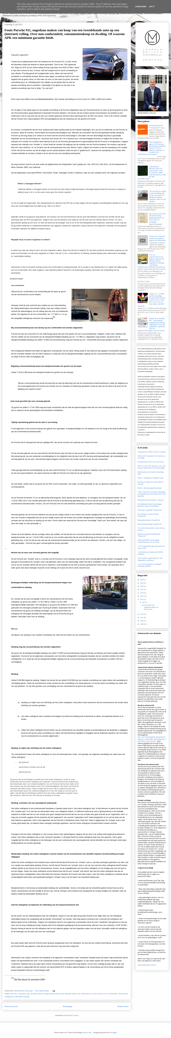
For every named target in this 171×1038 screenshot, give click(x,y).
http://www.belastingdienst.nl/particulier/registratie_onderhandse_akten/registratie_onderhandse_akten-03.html (152, 739)
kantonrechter (54, 994)
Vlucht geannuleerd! (156, 126)
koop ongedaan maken (68, 994)
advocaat (13, 994)
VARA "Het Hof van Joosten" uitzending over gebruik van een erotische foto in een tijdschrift (152, 494)
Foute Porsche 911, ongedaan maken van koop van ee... (150, 607)
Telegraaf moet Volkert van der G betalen (151, 452)
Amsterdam (22, 994)
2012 (142, 614)
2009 (142, 624)
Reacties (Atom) (72, 1015)
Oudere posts (123, 1006)
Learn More (140, 6)
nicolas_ (89, 1032)
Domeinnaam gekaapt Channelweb (149, 524)
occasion (94, 994)
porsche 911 (102, 994)
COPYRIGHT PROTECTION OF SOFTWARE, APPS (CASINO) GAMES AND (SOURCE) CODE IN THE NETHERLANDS (152, 173)
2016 (142, 593)
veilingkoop (8, 997)
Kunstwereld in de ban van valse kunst (151, 462)
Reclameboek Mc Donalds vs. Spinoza (151, 500)
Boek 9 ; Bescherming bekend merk (150, 488)
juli (143, 602)
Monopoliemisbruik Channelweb (149, 520)
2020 (142, 583)
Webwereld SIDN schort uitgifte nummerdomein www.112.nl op (148, 541)
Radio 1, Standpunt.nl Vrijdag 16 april (150, 478)
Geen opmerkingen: (42, 991)
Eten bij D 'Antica (144, 281)
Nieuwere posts (11, 1006)
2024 (142, 580)
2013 (142, 599)
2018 (142, 586)
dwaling (33, 994)
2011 (142, 617)
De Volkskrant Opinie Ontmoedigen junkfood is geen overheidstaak (150, 505)
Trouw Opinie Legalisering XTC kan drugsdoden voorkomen (150, 559)
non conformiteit (84, 994)
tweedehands (112, 994)
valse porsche (123, 994)
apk (28, 994)
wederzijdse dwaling (21, 997)
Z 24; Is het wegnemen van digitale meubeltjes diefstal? (149, 565)
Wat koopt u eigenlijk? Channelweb (150, 510)
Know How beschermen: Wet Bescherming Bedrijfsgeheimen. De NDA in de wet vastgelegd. (157, 218)
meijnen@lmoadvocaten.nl (147, 965)
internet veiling (42, 994)
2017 (142, 589)
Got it (152, 6)
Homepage (67, 1006)
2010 (142, 621)
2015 (142, 596)
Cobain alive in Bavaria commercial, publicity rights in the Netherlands (157, 238)
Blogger (114, 1032)
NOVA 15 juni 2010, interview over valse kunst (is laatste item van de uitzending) (152, 467)
